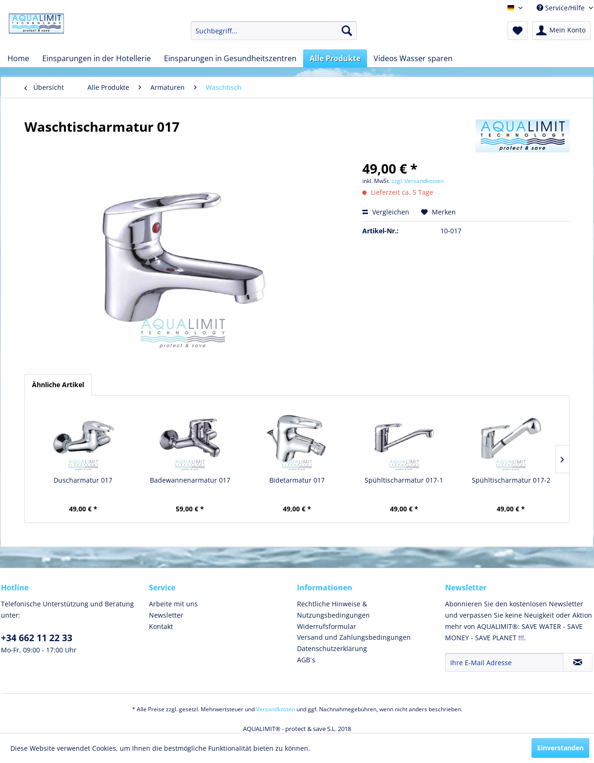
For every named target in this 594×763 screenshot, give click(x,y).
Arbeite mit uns (173, 603)
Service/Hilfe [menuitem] (561, 7)
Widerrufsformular (326, 626)
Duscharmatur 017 (83, 480)
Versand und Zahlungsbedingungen (354, 637)
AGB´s (306, 659)
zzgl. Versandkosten (417, 181)
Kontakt (161, 626)
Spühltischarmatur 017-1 (404, 480)
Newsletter (166, 615)
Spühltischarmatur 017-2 (511, 480)
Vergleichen (385, 211)
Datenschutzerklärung (332, 648)
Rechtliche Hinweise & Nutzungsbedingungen (333, 609)
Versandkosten (275, 709)
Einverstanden (560, 747)
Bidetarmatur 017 (297, 480)
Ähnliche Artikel (58, 384)
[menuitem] (274, 30)
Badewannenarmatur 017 (190, 480)
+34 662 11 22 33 (36, 638)
